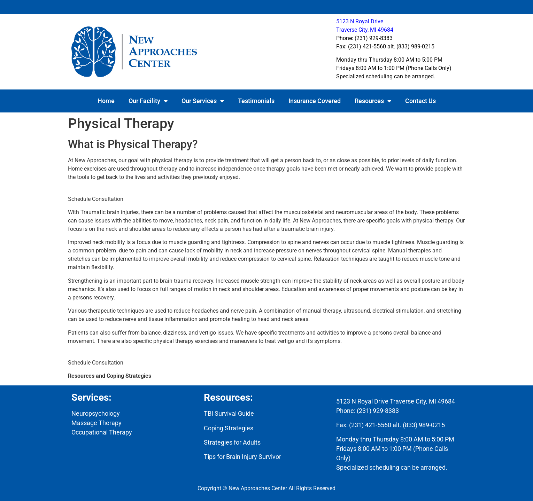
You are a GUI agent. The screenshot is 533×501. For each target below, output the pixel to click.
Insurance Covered (314, 100)
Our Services (202, 101)
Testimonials (256, 100)
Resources (373, 101)
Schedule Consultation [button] (95, 199)
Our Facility (148, 101)
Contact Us (420, 100)
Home (106, 100)
